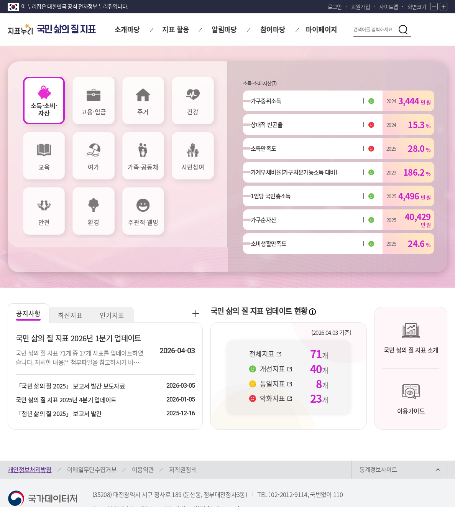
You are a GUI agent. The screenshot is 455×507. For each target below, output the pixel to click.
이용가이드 (411, 373)
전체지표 (265, 329)
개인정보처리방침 (30, 444)
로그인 (335, 6)
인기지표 (113, 290)
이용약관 (143, 444)
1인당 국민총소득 (275, 206)
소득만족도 (267, 154)
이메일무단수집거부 (92, 444)
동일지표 (276, 358)
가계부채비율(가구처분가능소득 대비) (294, 180)
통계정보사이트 (378, 444)
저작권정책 (183, 444)
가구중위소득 (270, 102)
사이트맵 (388, 6)
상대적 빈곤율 (270, 128)
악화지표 (276, 373)
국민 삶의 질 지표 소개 (411, 312)
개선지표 (276, 344)
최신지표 (71, 290)
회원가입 (360, 6)
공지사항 (28, 288)
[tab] (44, 100)
